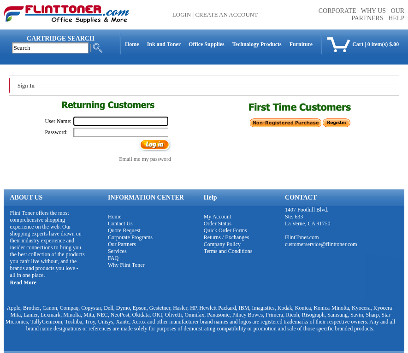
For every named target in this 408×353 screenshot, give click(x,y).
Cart (357, 44)
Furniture (301, 44)
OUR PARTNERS (377, 14)
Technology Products (257, 44)
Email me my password (145, 159)
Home (132, 44)
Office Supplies (207, 44)
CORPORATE (337, 10)
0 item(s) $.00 (383, 44)
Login (181, 14)
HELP (396, 18)
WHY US (373, 10)
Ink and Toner (164, 44)
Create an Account (226, 14)
